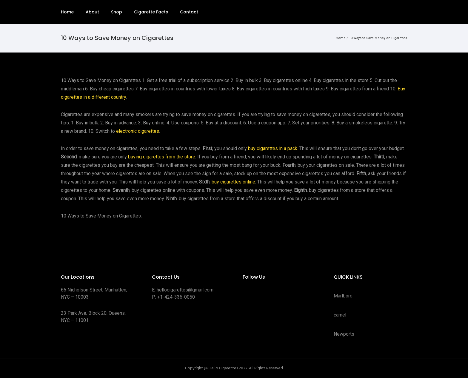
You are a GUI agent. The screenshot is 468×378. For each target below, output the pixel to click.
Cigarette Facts (151, 12)
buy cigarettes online (233, 182)
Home (67, 12)
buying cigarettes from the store (161, 157)
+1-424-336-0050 (176, 297)
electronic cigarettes (137, 131)
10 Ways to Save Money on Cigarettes (378, 38)
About (92, 12)
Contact (189, 12)
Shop (116, 12)
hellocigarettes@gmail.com (185, 290)
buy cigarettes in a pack (272, 148)
